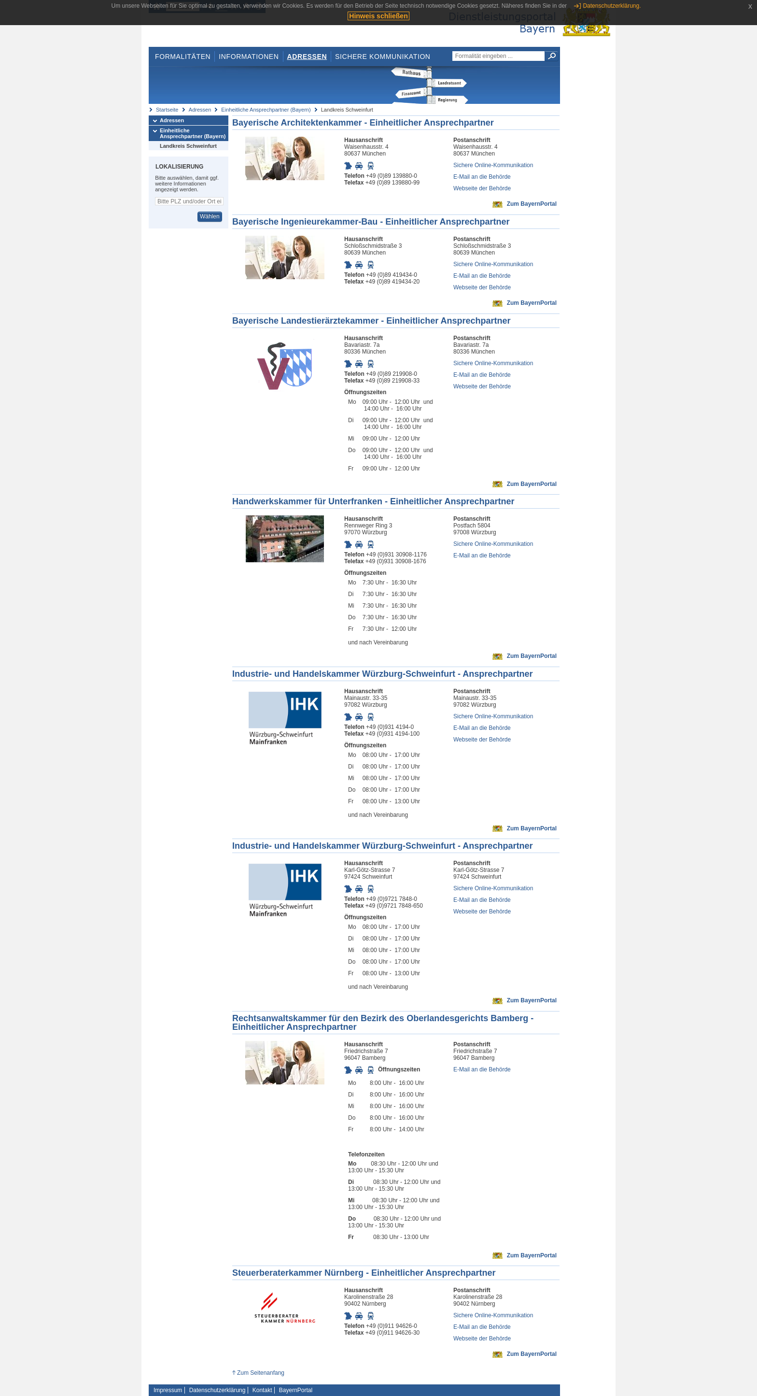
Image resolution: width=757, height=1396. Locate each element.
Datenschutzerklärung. (612, 5)
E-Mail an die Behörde (482, 176)
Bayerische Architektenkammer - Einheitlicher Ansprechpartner (363, 123)
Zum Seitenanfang (260, 1372)
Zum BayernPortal (532, 203)
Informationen (249, 56)
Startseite (167, 110)
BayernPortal (295, 1390)
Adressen (307, 56)
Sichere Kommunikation (383, 56)
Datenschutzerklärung (217, 1390)
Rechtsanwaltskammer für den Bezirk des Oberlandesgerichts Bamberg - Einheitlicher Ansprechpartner (382, 1022)
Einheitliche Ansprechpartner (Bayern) (265, 110)
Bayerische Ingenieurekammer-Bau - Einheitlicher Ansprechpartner (371, 222)
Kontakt (262, 1390)
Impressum (168, 1390)
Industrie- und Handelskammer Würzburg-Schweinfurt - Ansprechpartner (382, 674)
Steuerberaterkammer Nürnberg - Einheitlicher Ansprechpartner (364, 1273)
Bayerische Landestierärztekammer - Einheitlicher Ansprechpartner (371, 321)
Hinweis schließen (378, 16)
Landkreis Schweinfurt (188, 146)
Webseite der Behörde (482, 188)
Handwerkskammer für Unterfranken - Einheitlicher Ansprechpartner (373, 501)
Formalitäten (182, 56)
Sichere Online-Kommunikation (493, 165)
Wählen (210, 216)
